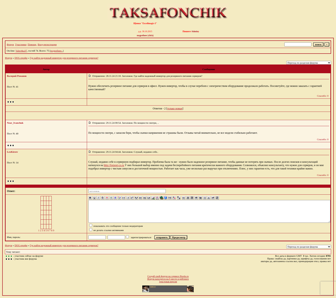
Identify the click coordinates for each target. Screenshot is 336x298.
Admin (194, 31)
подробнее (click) (145, 35)
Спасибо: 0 (322, 95)
